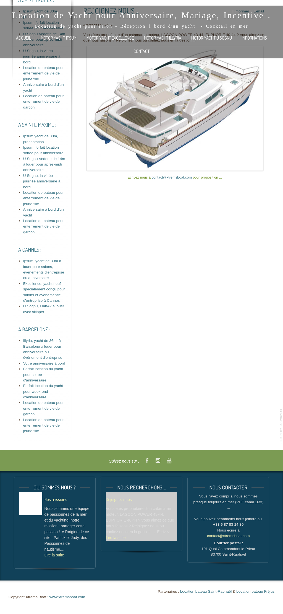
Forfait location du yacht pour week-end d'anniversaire (43, 391)
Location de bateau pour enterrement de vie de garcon (43, 101)
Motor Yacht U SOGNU (211, 38)
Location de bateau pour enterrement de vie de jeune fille (43, 73)
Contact (141, 51)
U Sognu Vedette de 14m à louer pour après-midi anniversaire (44, 164)
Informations (254, 38)
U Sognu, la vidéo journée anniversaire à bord (42, 181)
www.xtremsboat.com (67, 597)
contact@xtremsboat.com (172, 177)
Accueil (23, 38)
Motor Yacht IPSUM (59, 38)
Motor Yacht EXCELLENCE (110, 38)
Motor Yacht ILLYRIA (162, 38)
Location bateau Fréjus (255, 591)
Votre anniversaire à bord (44, 363)
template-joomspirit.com (281, 427)
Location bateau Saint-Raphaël (206, 591)
